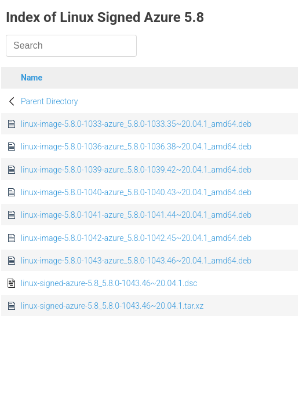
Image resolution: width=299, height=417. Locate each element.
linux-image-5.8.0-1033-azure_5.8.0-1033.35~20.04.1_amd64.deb (136, 124)
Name (31, 77)
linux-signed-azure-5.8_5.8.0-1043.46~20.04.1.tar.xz (112, 305)
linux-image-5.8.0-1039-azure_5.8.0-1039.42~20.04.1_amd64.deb (136, 169)
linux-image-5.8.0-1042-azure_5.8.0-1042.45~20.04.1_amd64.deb (136, 238)
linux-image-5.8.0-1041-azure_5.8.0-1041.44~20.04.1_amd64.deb (136, 215)
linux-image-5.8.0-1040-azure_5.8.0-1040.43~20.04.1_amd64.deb (136, 192)
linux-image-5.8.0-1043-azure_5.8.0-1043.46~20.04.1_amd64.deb (136, 260)
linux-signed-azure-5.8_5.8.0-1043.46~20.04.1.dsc (109, 283)
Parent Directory (49, 101)
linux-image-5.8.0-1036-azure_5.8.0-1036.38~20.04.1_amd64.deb (136, 146)
